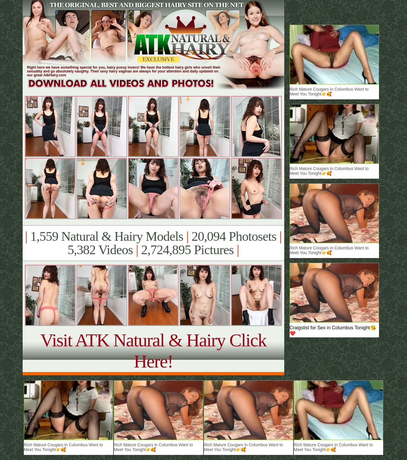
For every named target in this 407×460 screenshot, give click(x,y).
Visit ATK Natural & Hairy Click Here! (153, 350)
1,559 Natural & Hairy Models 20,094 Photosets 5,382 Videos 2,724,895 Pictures (153, 243)
